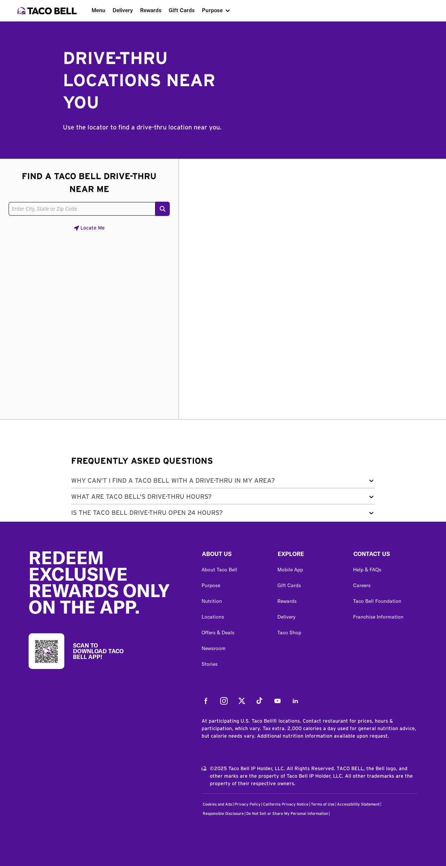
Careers (362, 585)
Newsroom (214, 648)
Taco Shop (289, 632)
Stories (210, 664)
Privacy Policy (247, 804)
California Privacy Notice (285, 804)
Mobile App (290, 569)
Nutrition (212, 601)
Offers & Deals (218, 632)
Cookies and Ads (217, 804)
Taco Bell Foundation (377, 601)
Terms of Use (322, 804)
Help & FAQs (367, 569)
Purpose (212, 10)
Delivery (123, 10)
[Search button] (162, 209)
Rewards (151, 10)
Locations (213, 617)
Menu (98, 10)
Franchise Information (378, 617)
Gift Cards (182, 10)
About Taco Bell (219, 569)
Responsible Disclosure (223, 814)
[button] (223, 482)
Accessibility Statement (358, 804)
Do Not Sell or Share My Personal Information (287, 814)
